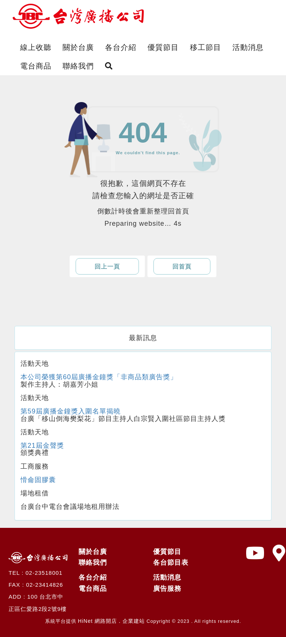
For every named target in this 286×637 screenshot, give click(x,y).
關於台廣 (78, 47)
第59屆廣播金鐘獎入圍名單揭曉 (70, 411)
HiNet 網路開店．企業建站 (111, 621)
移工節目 (205, 47)
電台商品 (35, 66)
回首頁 (181, 266)
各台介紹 (120, 47)
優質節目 (163, 47)
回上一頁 (107, 266)
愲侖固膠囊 (38, 480)
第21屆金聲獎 (42, 445)
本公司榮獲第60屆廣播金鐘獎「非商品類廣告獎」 (98, 377)
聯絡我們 (78, 66)
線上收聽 (35, 47)
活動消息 (248, 47)
